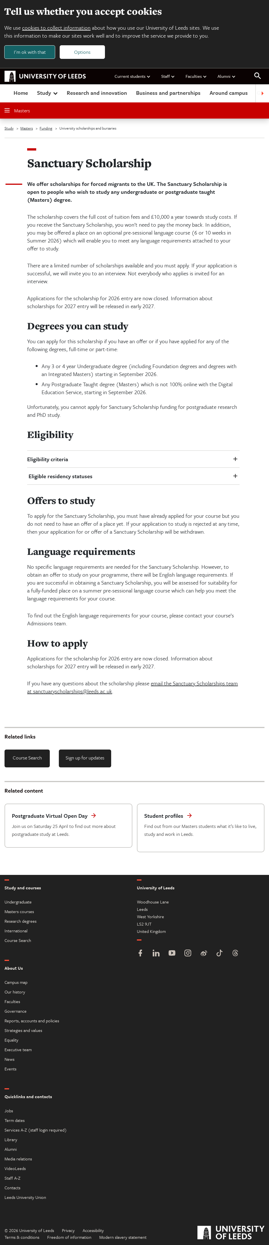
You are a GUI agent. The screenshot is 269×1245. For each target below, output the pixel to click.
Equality (11, 1040)
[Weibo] (203, 953)
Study (48, 93)
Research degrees (20, 921)
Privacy (68, 1230)
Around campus (229, 93)
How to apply (57, 643)
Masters (17, 110)
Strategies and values (23, 1030)
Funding (46, 128)
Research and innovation (97, 93)
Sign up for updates (85, 757)
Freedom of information (69, 1237)
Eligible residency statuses (59, 476)
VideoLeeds (15, 1168)
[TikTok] (219, 953)
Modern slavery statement (123, 1237)
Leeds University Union (25, 1197)
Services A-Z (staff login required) (36, 1130)
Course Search (27, 757)
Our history (15, 992)
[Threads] (235, 953)
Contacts (12, 1187)
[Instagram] (187, 953)
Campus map (16, 982)
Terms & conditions (22, 1237)
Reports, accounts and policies (32, 1021)
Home (21, 93)
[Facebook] (140, 953)
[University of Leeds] (230, 1233)
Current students (133, 76)
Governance (16, 1011)
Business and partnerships (168, 93)
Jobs (9, 1110)
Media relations (18, 1159)
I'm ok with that (30, 51)
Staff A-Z (12, 1178)
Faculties (196, 76)
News (9, 1059)
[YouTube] (172, 953)
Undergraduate (18, 902)
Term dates (15, 1120)
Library (11, 1139)
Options (82, 51)
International (16, 931)
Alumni (227, 76)
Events (10, 1069)
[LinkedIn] (156, 953)
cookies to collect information (56, 27)
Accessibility (93, 1230)
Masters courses (19, 911)
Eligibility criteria (47, 459)
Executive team (18, 1049)
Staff (168, 76)
